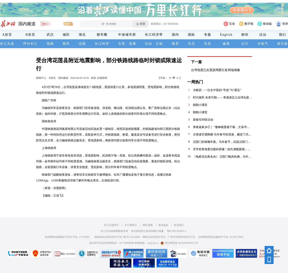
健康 (226, 43)
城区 (66, 34)
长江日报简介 (111, 225)
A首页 (7, 34)
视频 (50, 43)
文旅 (159, 43)
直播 (132, 43)
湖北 (82, 34)
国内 (175, 34)
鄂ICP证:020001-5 (176, 231)
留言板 (282, 43)
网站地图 (148, 225)
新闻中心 (41, 77)
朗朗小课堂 (200, 104)
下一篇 (196, 62)
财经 (245, 34)
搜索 (142, 23)
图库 (66, 43)
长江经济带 (154, 34)
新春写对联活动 (203, 119)
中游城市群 (127, 34)
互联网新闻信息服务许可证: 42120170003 (220, 237)
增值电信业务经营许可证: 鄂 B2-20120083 (117, 237)
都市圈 (102, 34)
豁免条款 (163, 225)
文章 (121, 43)
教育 (175, 43)
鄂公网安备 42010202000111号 (179, 243)
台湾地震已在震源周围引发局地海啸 (215, 70)
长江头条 (7, 43)
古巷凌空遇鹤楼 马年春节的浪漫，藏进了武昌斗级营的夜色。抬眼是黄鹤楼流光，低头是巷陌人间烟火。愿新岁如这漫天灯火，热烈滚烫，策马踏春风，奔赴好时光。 (222, 134)
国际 (191, 34)
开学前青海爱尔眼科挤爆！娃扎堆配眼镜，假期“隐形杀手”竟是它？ (222, 149)
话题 (82, 43)
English (226, 34)
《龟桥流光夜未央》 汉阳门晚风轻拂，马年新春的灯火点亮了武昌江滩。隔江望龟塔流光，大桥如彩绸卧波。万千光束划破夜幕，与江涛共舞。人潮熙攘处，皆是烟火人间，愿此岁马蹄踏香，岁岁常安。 (222, 156)
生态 (191, 43)
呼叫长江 (30, 43)
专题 (207, 34)
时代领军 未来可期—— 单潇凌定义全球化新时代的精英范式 (222, 97)
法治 (262, 34)
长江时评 (102, 43)
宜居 (207, 43)
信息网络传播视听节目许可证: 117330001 (67, 237)
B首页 (30, 34)
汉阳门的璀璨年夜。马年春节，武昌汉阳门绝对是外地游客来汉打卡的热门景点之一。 (222, 141)
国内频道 (27, 24)
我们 (282, 34)
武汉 (50, 34)
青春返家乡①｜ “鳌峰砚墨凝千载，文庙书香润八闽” (222, 127)
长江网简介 (131, 225)
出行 (245, 43)
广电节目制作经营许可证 (181, 237)
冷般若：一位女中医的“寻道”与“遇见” (217, 90)
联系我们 (179, 225)
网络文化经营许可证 (154, 237)
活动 (148, 43)
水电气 (262, 43)
